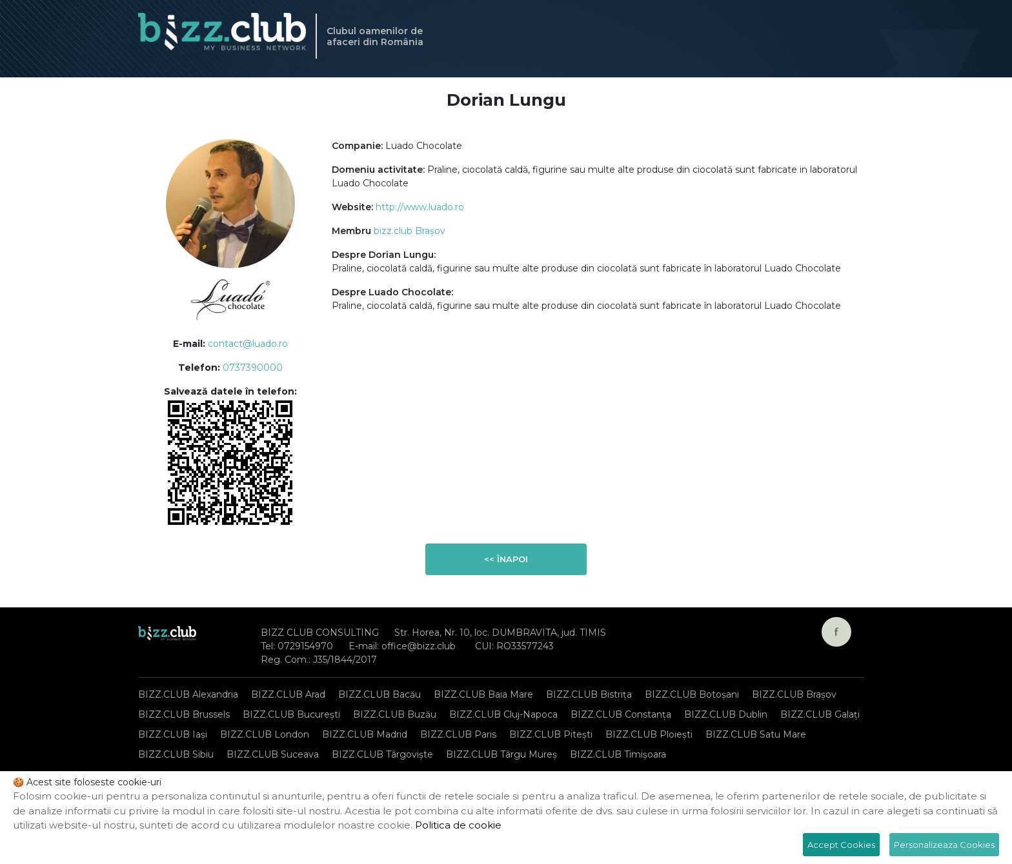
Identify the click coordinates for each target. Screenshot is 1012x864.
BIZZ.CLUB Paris (458, 734)
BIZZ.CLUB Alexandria (188, 694)
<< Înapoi (506, 559)
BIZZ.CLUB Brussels (184, 714)
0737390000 (253, 367)
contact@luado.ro (248, 343)
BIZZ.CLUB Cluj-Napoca (503, 714)
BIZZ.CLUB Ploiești (649, 734)
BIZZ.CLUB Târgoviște (382, 754)
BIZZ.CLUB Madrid (364, 734)
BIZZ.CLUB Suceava (273, 754)
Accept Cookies (841, 844)
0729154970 (305, 646)
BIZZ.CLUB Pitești (550, 734)
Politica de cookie (458, 825)
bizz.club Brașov (409, 231)
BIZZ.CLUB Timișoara (618, 754)
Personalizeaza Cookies (944, 844)
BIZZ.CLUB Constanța (621, 714)
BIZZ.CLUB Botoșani (692, 694)
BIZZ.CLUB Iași (172, 734)
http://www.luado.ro (420, 207)
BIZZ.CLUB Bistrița (589, 694)
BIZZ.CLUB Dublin (725, 714)
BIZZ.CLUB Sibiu (176, 754)
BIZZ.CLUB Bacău (379, 694)
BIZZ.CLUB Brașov (794, 694)
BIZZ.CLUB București (291, 714)
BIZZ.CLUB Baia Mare (483, 694)
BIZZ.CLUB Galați (820, 714)
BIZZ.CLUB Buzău (394, 714)
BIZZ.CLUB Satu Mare (755, 734)
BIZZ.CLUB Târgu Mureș (501, 754)
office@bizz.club (418, 646)
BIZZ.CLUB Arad (288, 694)
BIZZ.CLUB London (264, 734)
